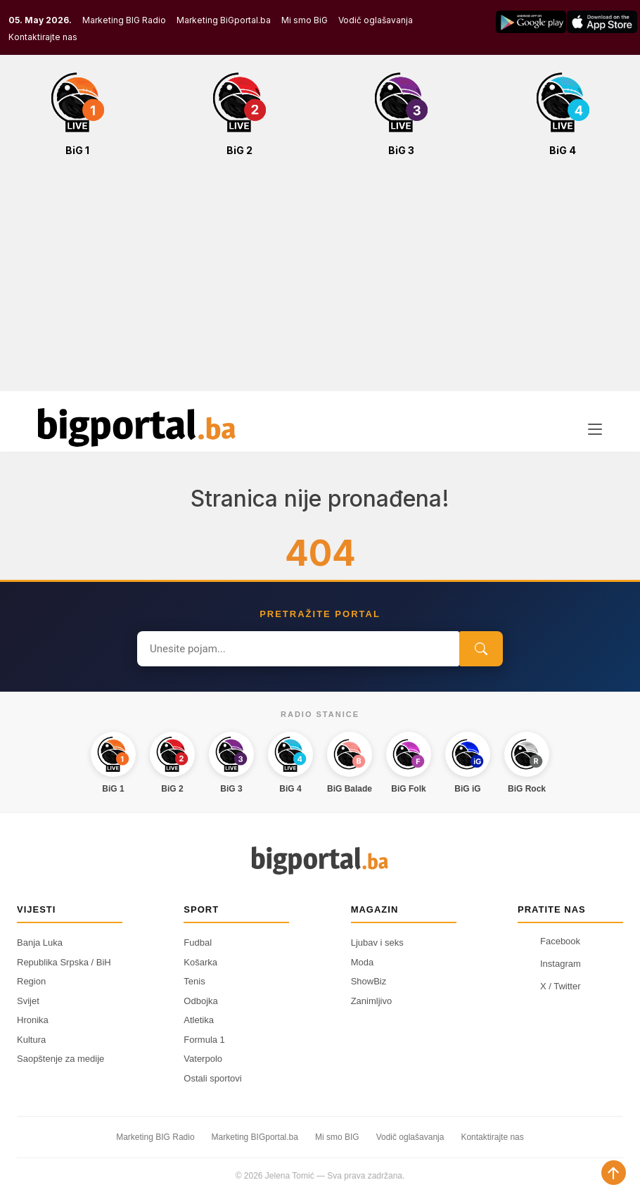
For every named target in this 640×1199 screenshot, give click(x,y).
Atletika (199, 1020)
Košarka (200, 962)
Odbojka (200, 1001)
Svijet (28, 1001)
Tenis (194, 981)
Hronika (33, 1020)
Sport (201, 909)
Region (31, 981)
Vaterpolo (203, 1058)
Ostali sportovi (212, 1078)
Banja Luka (40, 942)
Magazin (375, 909)
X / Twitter (549, 986)
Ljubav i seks (377, 942)
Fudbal (198, 942)
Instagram (549, 963)
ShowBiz (369, 981)
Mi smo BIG (337, 1137)
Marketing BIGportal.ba (255, 1137)
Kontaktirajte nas (42, 37)
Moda (362, 962)
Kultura (31, 1039)
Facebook (549, 941)
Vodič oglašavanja (375, 20)
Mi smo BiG (304, 20)
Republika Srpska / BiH (64, 962)
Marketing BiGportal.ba (224, 20)
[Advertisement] (320, 281)
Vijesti (36, 909)
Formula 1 (204, 1039)
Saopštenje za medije (60, 1058)
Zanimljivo (371, 1001)
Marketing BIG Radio (124, 20)
